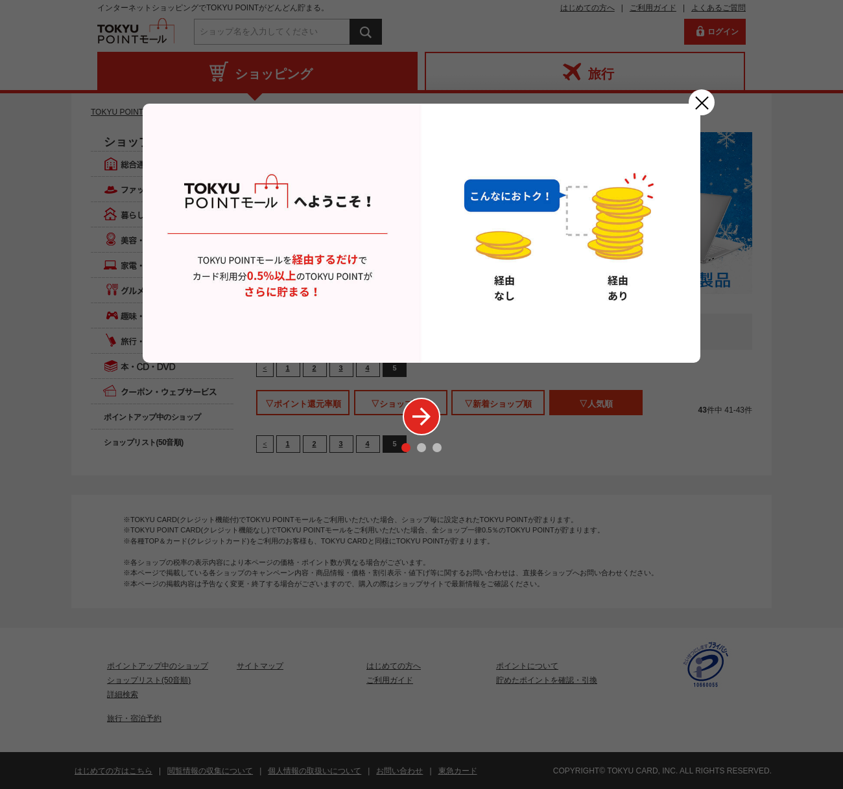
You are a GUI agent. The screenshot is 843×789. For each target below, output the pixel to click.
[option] (421, 233)
